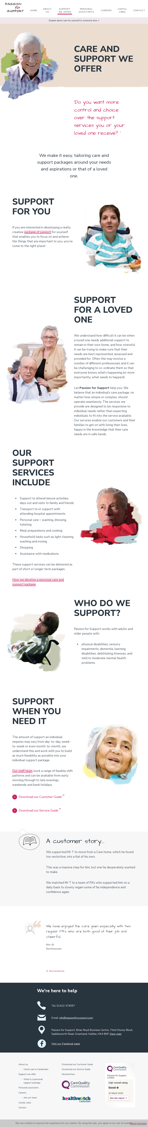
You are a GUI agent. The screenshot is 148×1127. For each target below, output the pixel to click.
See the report (117, 1098)
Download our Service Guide (36, 810)
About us (47, 10)
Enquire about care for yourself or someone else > (74, 20)
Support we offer (65, 10)
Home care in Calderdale (36, 1069)
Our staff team (22, 771)
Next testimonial (56, 971)
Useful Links (122, 10)
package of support (37, 232)
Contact (139, 10)
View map (115, 1034)
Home (33, 10)
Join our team (30, 1097)
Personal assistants (86, 10)
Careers (106, 10)
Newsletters (68, 1074)
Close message (138, 1123)
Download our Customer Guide (38, 797)
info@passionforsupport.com (76, 1018)
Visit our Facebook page (65, 1043)
